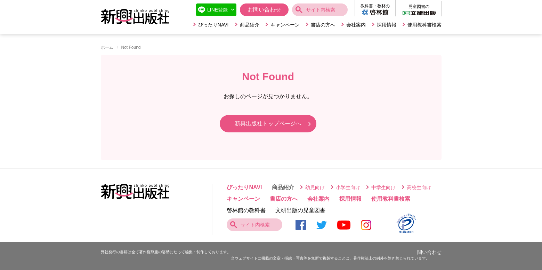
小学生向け (348, 187)
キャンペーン (285, 25)
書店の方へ (323, 25)
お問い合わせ (264, 10)
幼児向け (315, 187)
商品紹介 (249, 25)
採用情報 (386, 25)
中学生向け (383, 187)
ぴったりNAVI (213, 25)
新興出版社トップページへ (268, 123)
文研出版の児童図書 (300, 210)
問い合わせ (429, 252)
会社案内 (356, 25)
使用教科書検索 (424, 25)
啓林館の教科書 (246, 210)
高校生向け (419, 187)
